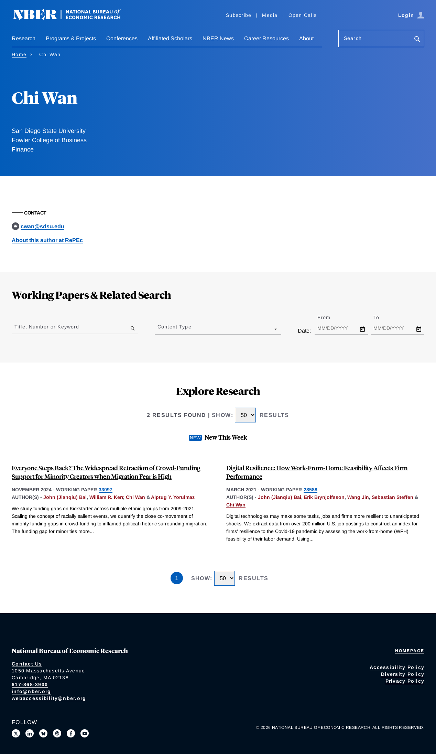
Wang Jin (358, 497)
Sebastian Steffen (392, 497)
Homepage (409, 650)
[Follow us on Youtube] (84, 733)
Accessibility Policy (397, 667)
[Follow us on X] (16, 733)
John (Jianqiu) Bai (65, 497)
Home (19, 54)
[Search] (417, 39)
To (382, 317)
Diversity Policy (402, 674)
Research (23, 38)
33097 (105, 489)
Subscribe (238, 15)
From (329, 317)
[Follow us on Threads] (57, 733)
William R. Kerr (106, 497)
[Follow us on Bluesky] (43, 733)
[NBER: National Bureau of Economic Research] (72, 18)
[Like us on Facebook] (71, 733)
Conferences (122, 38)
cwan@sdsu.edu (42, 226)
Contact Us (27, 664)
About (306, 38)
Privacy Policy (405, 681)
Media (269, 15)
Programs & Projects (71, 38)
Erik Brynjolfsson (324, 497)
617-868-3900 (30, 684)
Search (353, 38)
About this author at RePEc (47, 240)
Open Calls (302, 15)
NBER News (218, 38)
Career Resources (266, 38)
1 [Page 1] (176, 578)
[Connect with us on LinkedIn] (29, 733)
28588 (310, 489)
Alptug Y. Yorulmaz (173, 497)
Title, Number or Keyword (46, 326)
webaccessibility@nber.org (49, 698)
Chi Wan (135, 497)
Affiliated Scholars (170, 38)
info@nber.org (31, 691)
